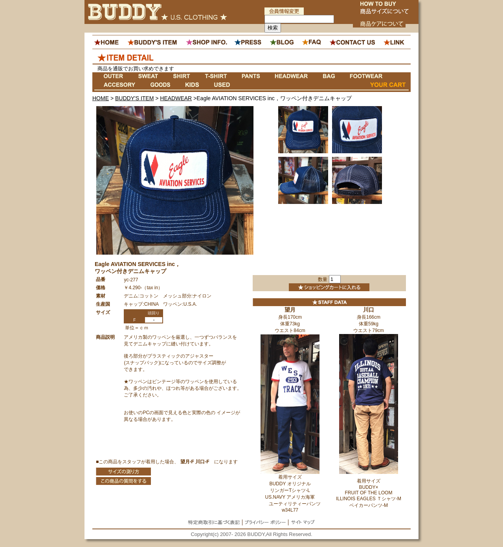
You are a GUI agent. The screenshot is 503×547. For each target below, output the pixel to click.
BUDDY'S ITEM (134, 98)
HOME (100, 98)
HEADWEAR (176, 98)
